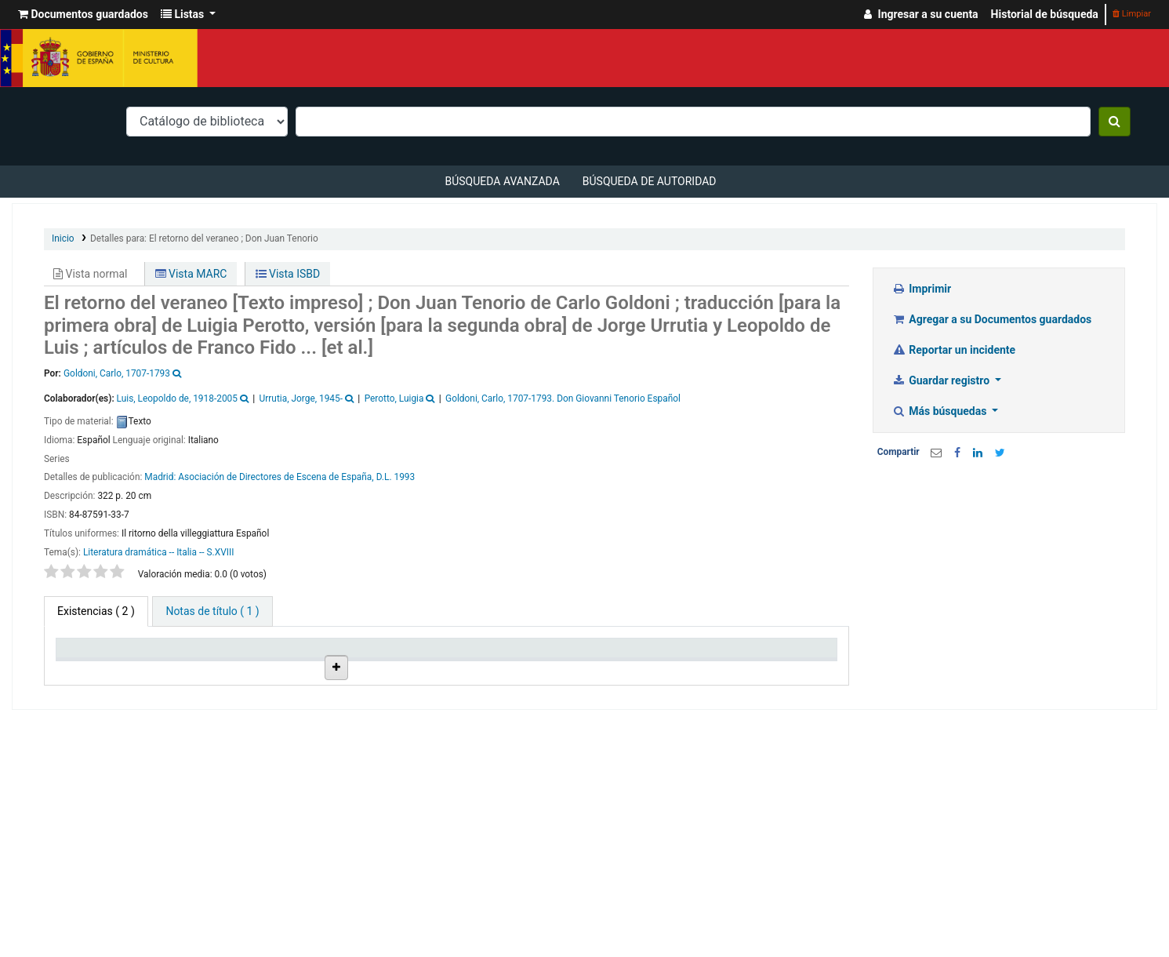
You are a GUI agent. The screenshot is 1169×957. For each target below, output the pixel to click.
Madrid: (161, 476)
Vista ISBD (288, 273)
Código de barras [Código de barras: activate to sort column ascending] (771, 661)
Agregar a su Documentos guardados (992, 319)
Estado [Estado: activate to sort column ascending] (569, 668)
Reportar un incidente (953, 350)
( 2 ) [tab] (96, 611)
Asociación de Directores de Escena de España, (275, 476)
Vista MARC (191, 273)
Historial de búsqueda (1044, 14)
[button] (83, 14)
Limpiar (1132, 14)
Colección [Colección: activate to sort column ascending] (283, 668)
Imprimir (921, 288)
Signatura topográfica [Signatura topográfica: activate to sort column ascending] (481, 661)
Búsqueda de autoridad (650, 181)
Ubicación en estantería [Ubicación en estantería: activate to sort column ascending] (387, 661)
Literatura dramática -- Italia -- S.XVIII (158, 552)
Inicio (63, 238)
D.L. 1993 (396, 476)
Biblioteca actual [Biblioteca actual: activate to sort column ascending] (185, 661)
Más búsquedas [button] (940, 411)
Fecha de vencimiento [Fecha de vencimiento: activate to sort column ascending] (679, 661)
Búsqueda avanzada (502, 181)
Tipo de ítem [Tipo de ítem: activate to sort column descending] (94, 668)
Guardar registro (942, 380)
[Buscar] (1114, 121)
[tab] (212, 611)
